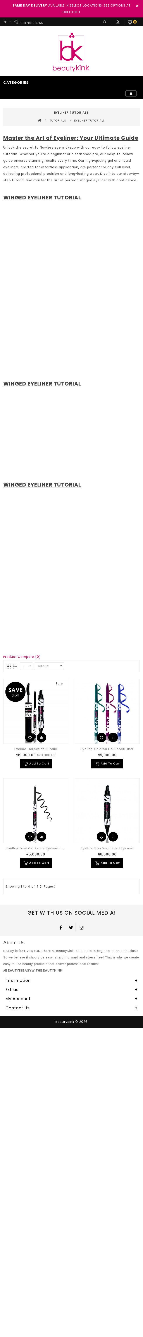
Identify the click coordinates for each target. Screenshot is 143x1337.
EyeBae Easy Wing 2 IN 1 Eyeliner (107, 848)
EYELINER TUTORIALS (89, 120)
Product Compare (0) (22, 657)
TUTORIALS (58, 120)
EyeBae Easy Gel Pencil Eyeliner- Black (38, 848)
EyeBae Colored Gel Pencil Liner (107, 749)
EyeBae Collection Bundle (35, 749)
